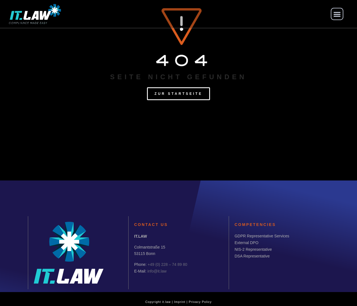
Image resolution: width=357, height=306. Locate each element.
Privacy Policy (200, 301)
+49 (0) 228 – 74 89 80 (167, 264)
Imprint (179, 301)
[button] (337, 14)
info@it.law (157, 271)
